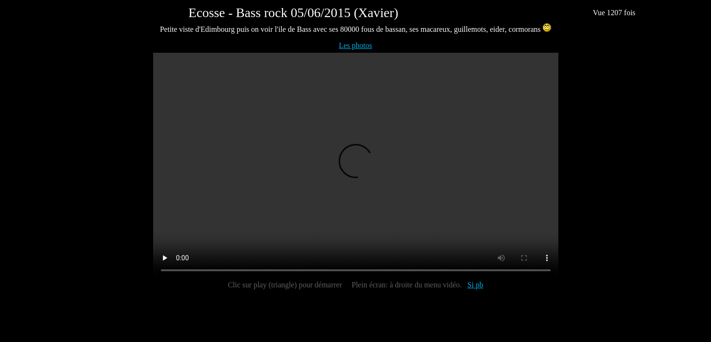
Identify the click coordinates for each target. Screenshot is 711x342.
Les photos (355, 45)
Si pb (475, 285)
